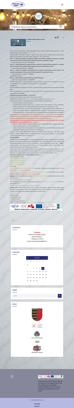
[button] (5, 19)
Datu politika (37, 403)
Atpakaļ (13, 220)
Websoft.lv (37, 406)
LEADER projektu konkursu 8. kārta (35, 39)
